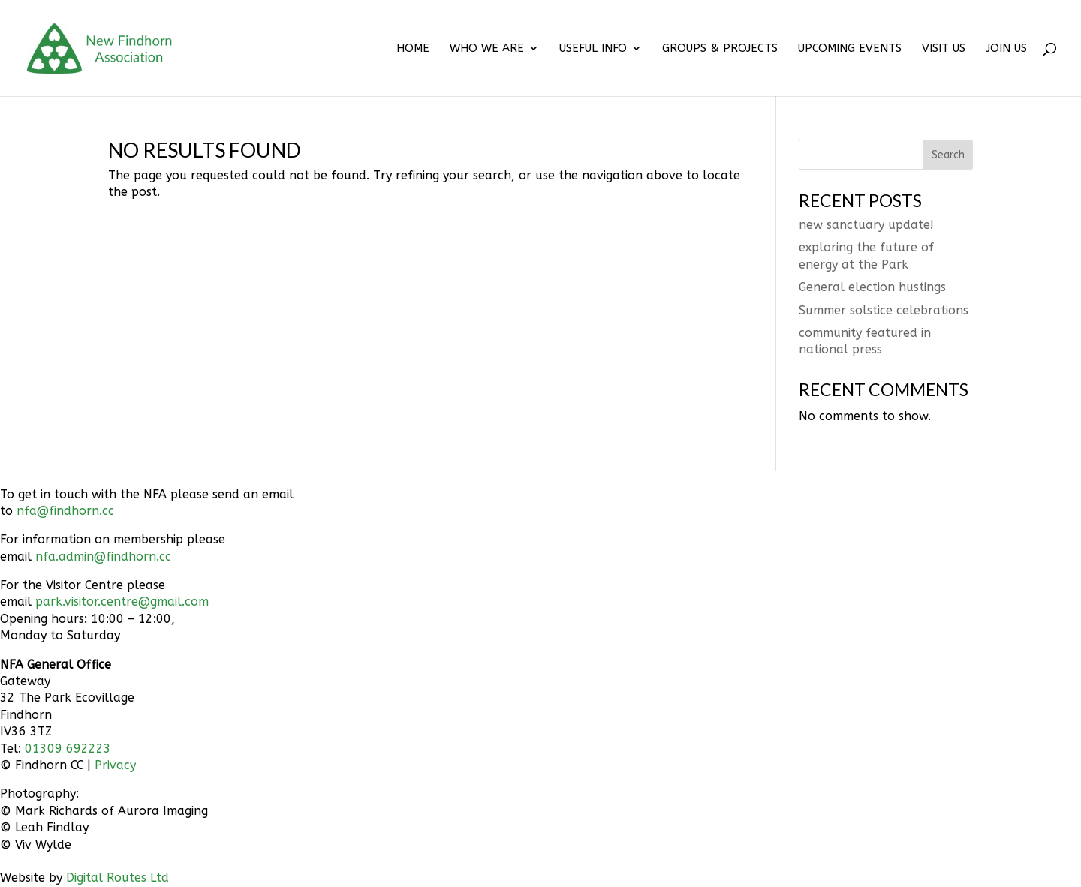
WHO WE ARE (487, 49)
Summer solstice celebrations (883, 310)
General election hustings (872, 287)
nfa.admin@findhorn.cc (103, 556)
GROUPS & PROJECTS (720, 49)
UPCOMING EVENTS (850, 49)
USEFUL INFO (593, 49)
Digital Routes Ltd (117, 877)
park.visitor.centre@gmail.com (122, 601)
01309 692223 (68, 748)
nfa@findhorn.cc (65, 511)
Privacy (115, 765)
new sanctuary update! (866, 225)
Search (948, 155)
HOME (412, 49)
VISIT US (943, 49)
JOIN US (1006, 49)
